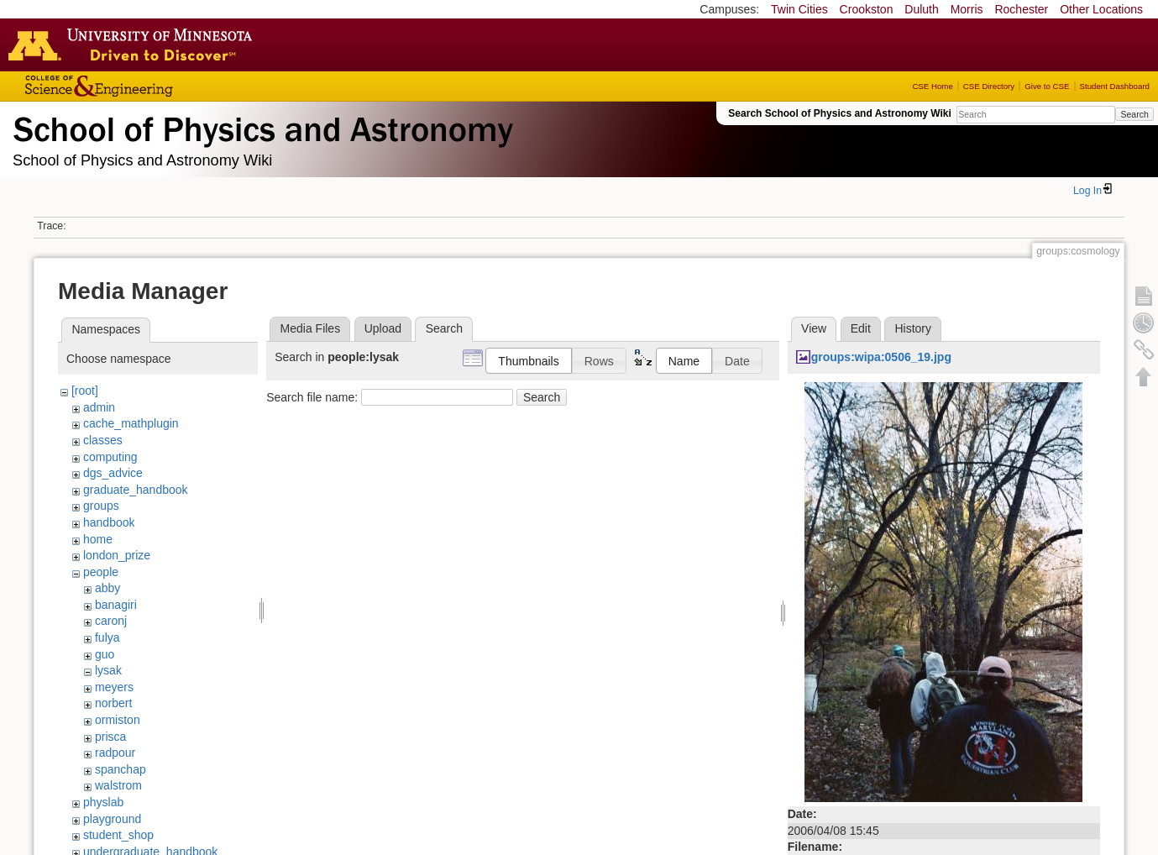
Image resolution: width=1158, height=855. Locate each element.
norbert (113, 703)
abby (107, 588)
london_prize (116, 555)
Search (1134, 114)
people (100, 572)
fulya (107, 637)
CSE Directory (988, 86)
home (98, 539)
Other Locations (1101, 9)
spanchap (120, 769)
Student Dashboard (1115, 86)
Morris (967, 9)
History (912, 328)
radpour (115, 752)
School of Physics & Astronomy (260, 126)
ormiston (117, 719)
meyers (114, 687)
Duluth (921, 9)
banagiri (116, 604)
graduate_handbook (135, 489)
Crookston (866, 9)
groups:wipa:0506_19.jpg (881, 357)
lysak (108, 670)
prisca (110, 736)
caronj (111, 620)
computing (110, 457)
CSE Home (932, 86)
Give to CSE (1046, 86)
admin (99, 407)
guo (104, 654)
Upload (382, 328)
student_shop (118, 835)
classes (103, 440)
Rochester (1021, 9)
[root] (84, 390)
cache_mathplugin (131, 423)
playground (112, 819)
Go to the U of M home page (134, 44)
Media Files (310, 328)
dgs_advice (113, 473)
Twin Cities (799, 9)
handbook (109, 522)
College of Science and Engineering (151, 86)
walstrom (118, 785)
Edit (861, 328)
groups (101, 505)
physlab (103, 802)
